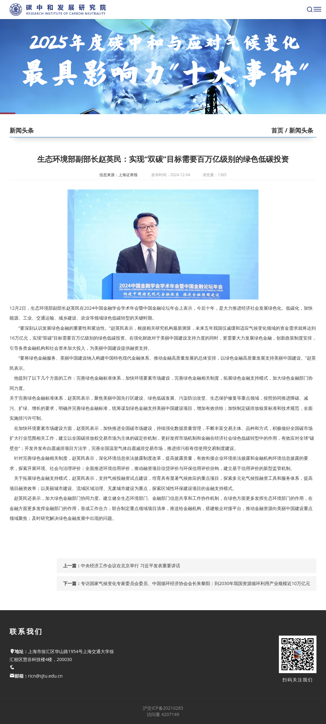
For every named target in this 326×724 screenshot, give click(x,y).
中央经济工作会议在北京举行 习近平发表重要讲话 (130, 565)
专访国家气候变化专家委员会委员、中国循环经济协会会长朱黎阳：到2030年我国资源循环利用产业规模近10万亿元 (195, 583)
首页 (277, 130)
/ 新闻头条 (298, 130)
